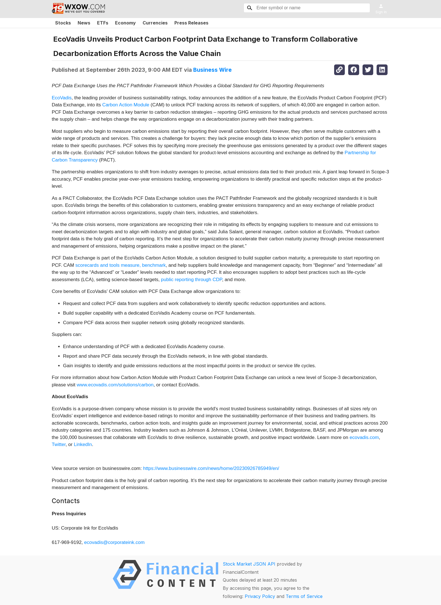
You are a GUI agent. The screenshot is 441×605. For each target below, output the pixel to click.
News (84, 23)
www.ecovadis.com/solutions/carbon (115, 384)
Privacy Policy (260, 596)
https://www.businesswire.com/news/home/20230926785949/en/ (211, 468)
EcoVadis (62, 97)
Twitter (59, 444)
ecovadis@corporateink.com (114, 542)
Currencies (155, 23)
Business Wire (212, 69)
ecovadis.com (364, 437)
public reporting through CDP (191, 279)
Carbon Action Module (125, 104)
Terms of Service (304, 596)
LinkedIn (83, 444)
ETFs (102, 23)
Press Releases (191, 23)
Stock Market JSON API (249, 564)
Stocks (63, 23)
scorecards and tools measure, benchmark (120, 265)
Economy (125, 23)
